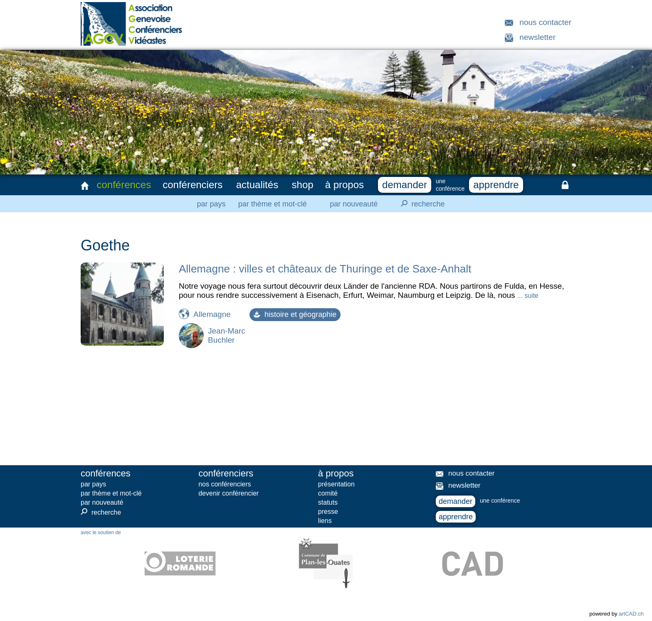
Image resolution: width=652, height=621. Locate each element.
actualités (257, 184)
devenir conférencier (228, 493)
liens (325, 520)
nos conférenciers (224, 484)
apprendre (496, 184)
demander (404, 184)
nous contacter (545, 22)
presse (328, 511)
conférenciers (192, 184)
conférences (123, 184)
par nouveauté (354, 204)
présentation (336, 484)
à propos (344, 184)
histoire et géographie (295, 314)
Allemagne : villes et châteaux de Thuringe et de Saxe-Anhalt (325, 269)
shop (303, 184)
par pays (211, 204)
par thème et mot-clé (272, 204)
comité (328, 493)
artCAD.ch (631, 614)
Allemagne (212, 314)
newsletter (537, 37)
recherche (420, 203)
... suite (527, 295)
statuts (328, 502)
